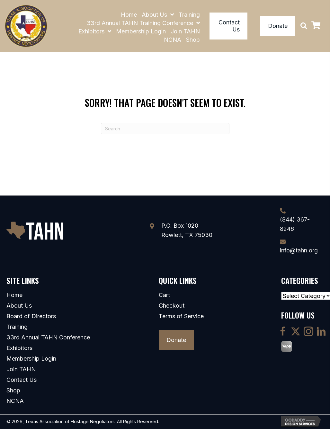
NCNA (15, 401)
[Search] (165, 128)
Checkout (171, 306)
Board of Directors (31, 316)
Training (17, 327)
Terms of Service (181, 316)
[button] (304, 26)
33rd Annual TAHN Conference (48, 337)
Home (14, 295)
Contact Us (21, 380)
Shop (13, 390)
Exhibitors (19, 348)
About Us (19, 306)
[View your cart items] (315, 26)
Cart (164, 295)
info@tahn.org (299, 250)
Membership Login (31, 359)
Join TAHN (21, 369)
